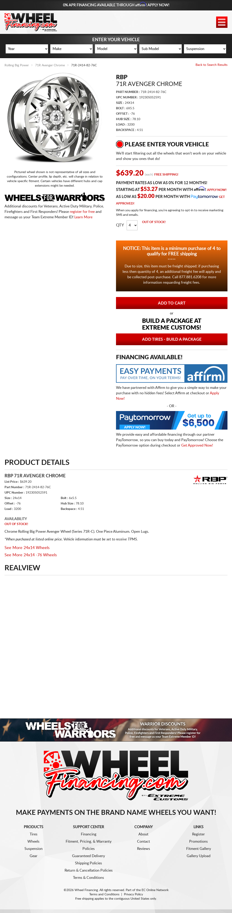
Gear (33, 856)
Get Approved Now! (197, 445)
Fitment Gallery (198, 849)
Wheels (33, 841)
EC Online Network (155, 890)
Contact (143, 841)
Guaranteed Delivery (88, 856)
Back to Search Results (211, 65)
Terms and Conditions (104, 894)
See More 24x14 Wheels (27, 548)
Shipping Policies (88, 863)
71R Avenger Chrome (50, 65)
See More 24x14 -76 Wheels (31, 555)
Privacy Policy (133, 894)
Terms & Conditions (88, 878)
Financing (88, 834)
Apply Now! (217, 190)
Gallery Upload (198, 856)
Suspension (33, 849)
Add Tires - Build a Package (171, 340)
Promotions (198, 841)
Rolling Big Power (17, 65)
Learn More (83, 217)
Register (198, 834)
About (143, 834)
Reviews (143, 849)
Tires (33, 834)
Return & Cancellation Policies (89, 870)
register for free (82, 212)
